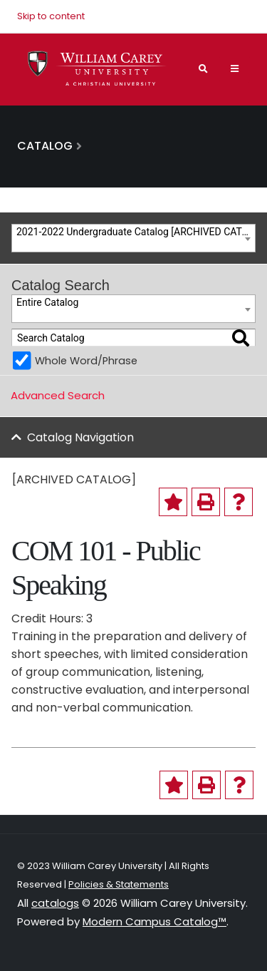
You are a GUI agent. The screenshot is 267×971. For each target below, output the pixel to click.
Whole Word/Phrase (86, 361)
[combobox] (133, 238)
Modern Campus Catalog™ (154, 921)
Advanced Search (58, 395)
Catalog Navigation (80, 437)
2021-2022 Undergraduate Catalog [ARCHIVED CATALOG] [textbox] (135, 231)
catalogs (55, 902)
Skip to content (51, 16)
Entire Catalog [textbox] (47, 302)
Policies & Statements (118, 884)
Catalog (45, 146)
